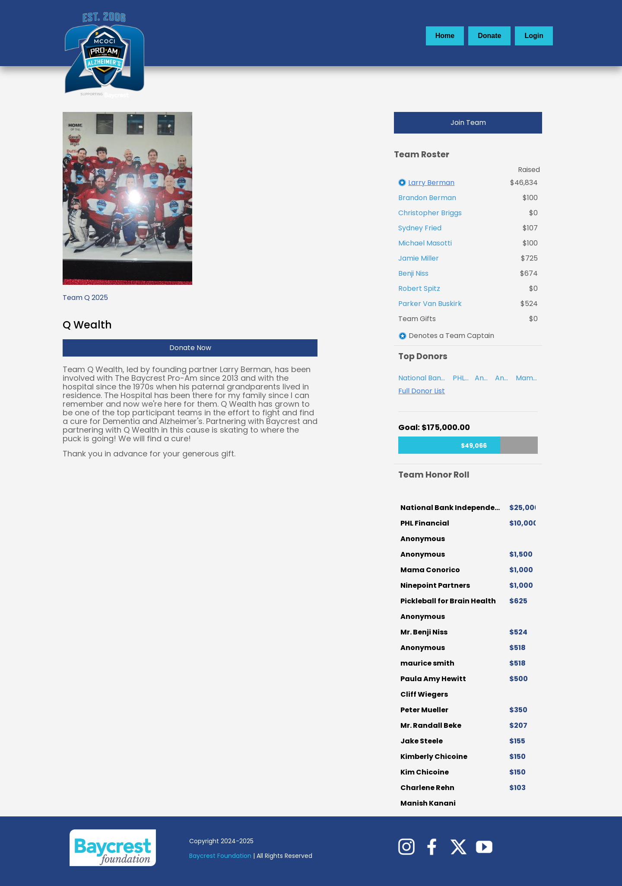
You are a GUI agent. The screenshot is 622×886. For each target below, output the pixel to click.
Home (444, 35)
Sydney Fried (419, 228)
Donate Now (190, 348)
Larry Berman (431, 183)
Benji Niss (413, 273)
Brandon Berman (427, 198)
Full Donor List (421, 391)
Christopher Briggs (430, 213)
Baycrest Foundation (221, 855)
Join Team (468, 122)
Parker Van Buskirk (430, 304)
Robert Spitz (419, 288)
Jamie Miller (418, 258)
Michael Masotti (425, 243)
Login (533, 35)
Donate (489, 35)
